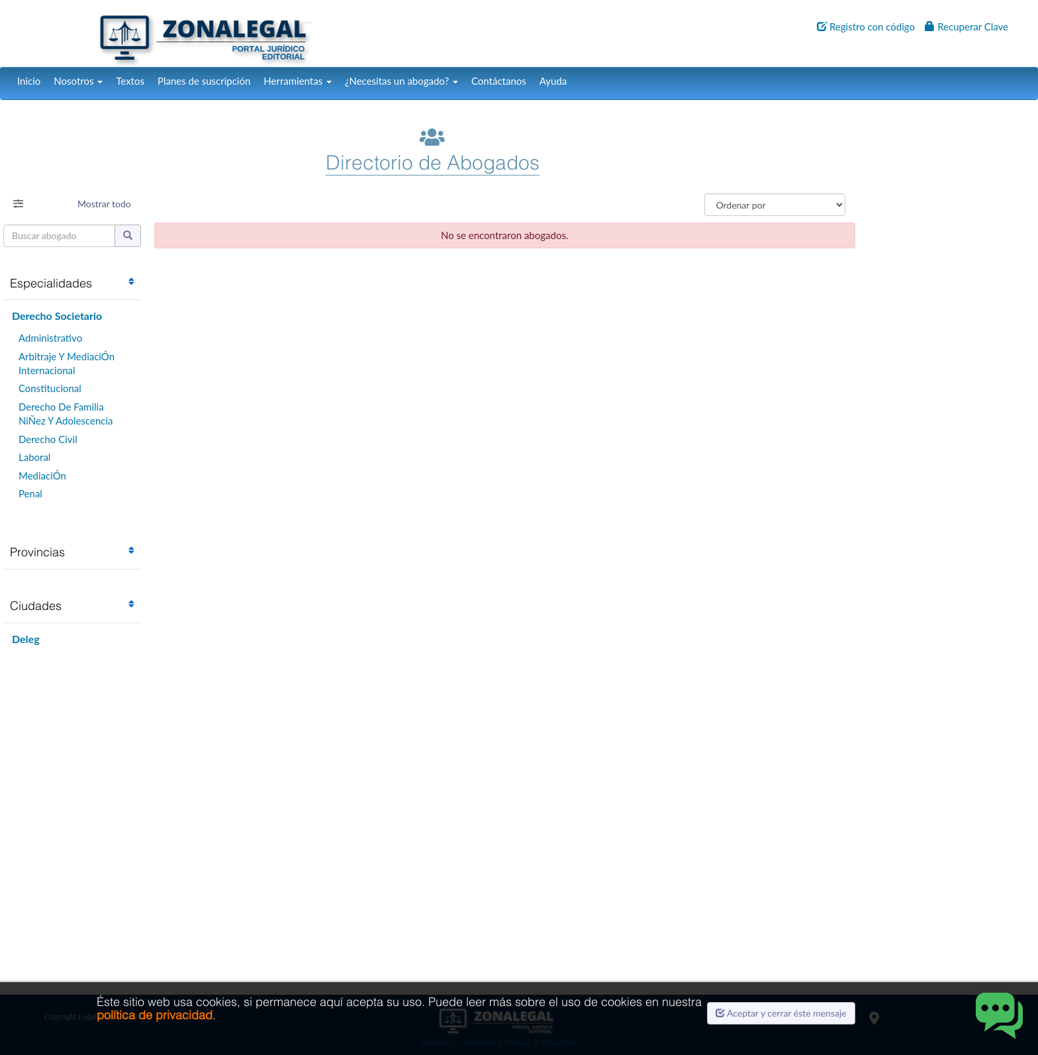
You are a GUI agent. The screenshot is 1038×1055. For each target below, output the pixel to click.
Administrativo (50, 338)
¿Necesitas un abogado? (401, 81)
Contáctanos (498, 81)
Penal (30, 493)
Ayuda (553, 81)
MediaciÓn (42, 475)
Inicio (28, 81)
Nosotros (78, 81)
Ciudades (36, 605)
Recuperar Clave (966, 26)
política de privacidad (154, 1015)
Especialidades (51, 283)
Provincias (37, 552)
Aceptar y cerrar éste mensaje (781, 1013)
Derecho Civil (48, 439)
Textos (130, 81)
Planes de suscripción (204, 81)
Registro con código (866, 26)
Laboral (34, 457)
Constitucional (50, 388)
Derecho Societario (57, 315)
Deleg (26, 638)
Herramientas (297, 81)
